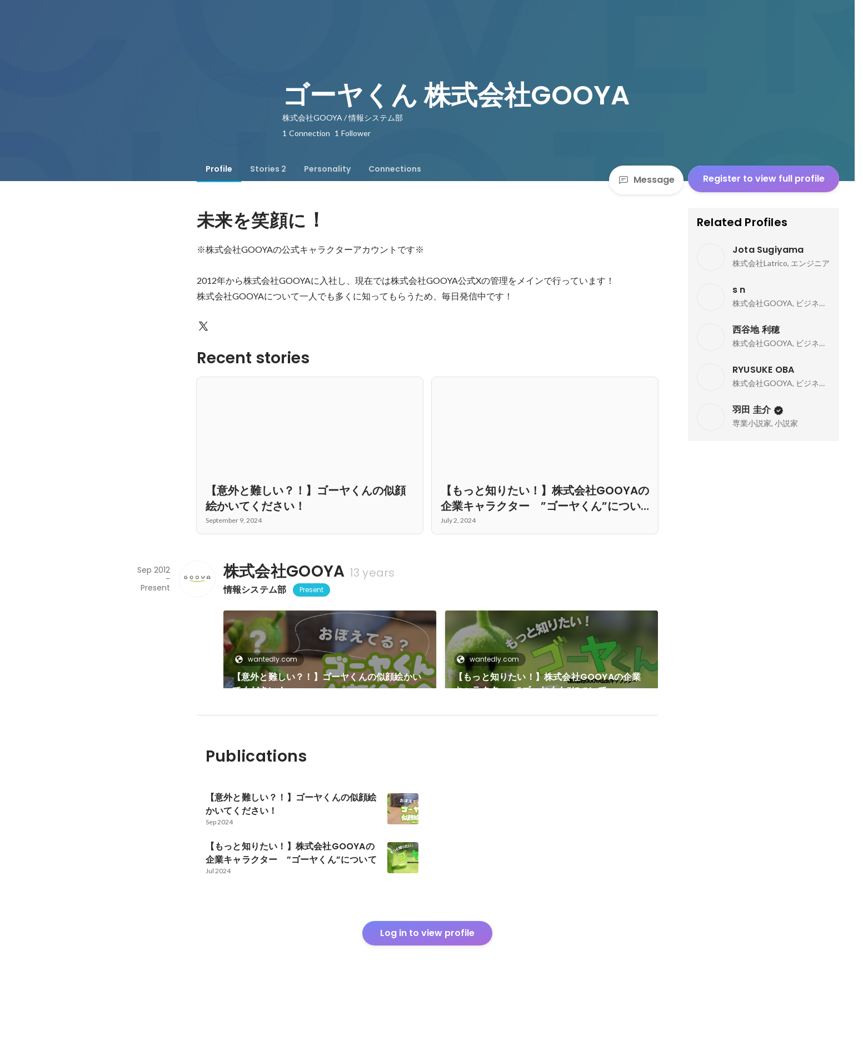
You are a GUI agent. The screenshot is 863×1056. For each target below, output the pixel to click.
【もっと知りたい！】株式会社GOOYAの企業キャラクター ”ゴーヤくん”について (547, 683)
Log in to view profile (427, 970)
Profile (219, 168)
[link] (329, 663)
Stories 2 (268, 168)
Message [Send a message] (646, 179)
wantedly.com (269, 659)
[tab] (219, 169)
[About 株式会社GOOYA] (196, 578)
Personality (327, 168)
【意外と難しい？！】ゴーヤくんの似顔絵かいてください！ (326, 683)
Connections (394, 168)
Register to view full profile (764, 178)
